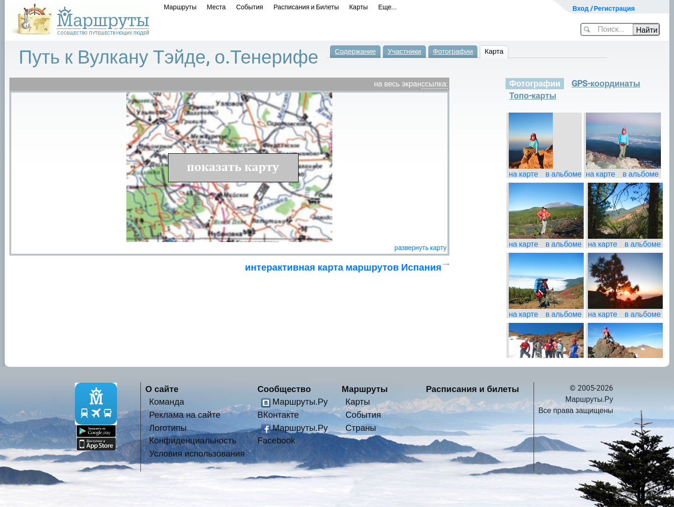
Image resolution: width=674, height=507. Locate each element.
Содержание (355, 51)
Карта (493, 51)
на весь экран (397, 83)
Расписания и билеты (472, 389)
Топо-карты (533, 95)
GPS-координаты (605, 83)
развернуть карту (421, 247)
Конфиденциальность (193, 440)
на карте (523, 174)
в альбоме (564, 174)
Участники (404, 51)
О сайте (162, 389)
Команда (166, 402)
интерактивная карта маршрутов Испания (343, 267)
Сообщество (284, 389)
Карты (358, 7)
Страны (360, 428)
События (249, 7)
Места (216, 7)
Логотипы (168, 428)
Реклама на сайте (185, 415)
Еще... (387, 7)
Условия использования (197, 453)
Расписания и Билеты (306, 7)
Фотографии (453, 51)
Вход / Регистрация (603, 8)
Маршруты (180, 7)
